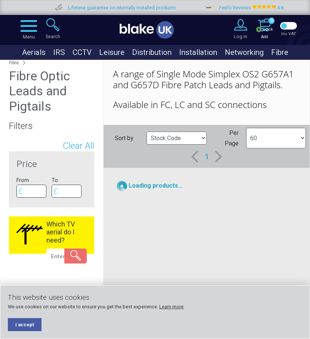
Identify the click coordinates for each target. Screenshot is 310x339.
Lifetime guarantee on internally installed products (136, 7)
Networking (244, 52)
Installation (198, 52)
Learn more (171, 306)
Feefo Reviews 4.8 (265, 7)
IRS (59, 52)
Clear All (78, 146)
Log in (240, 36)
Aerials (34, 52)
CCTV (82, 52)
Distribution (152, 52)
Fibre (279, 52)
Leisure (112, 52)
